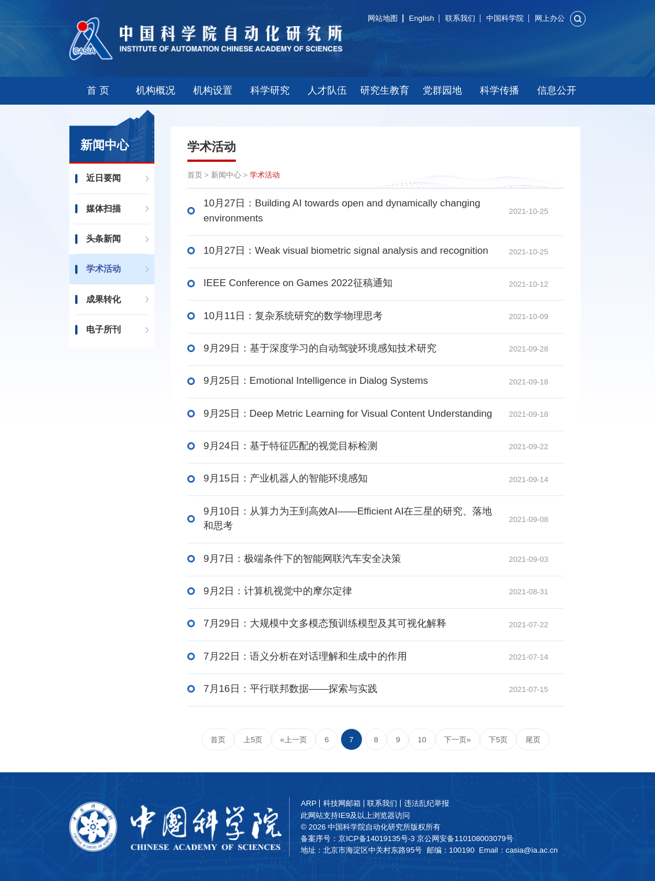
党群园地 (442, 90)
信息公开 (556, 90)
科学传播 (499, 90)
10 (422, 739)
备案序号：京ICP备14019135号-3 (358, 838)
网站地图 (383, 18)
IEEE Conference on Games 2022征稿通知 (297, 282)
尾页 (533, 739)
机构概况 (155, 90)
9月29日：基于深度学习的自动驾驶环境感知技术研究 (319, 348)
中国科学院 (505, 18)
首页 (194, 175)
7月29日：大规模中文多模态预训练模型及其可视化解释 (324, 623)
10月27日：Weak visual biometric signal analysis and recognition (346, 250)
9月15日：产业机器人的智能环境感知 (285, 478)
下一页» (457, 739)
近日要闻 (103, 178)
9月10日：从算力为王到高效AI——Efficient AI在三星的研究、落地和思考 (347, 519)
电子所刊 (103, 329)
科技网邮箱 (342, 803)
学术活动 (103, 268)
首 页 (98, 90)
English (421, 18)
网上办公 (550, 18)
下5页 (498, 739)
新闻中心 (226, 175)
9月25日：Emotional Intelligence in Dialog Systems (315, 380)
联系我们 (460, 18)
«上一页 (293, 739)
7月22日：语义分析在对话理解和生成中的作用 (305, 656)
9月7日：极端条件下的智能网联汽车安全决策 (302, 558)
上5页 (252, 739)
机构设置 (212, 90)
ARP (309, 803)
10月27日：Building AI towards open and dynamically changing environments (341, 211)
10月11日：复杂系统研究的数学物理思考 (293, 315)
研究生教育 (384, 90)
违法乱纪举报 (426, 803)
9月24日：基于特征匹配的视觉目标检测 (290, 445)
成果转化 (103, 299)
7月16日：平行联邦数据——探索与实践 (290, 688)
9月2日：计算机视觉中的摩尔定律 (277, 591)
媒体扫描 (103, 208)
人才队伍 (327, 90)
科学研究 (270, 90)
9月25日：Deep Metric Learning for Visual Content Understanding (347, 413)
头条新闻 (103, 238)
